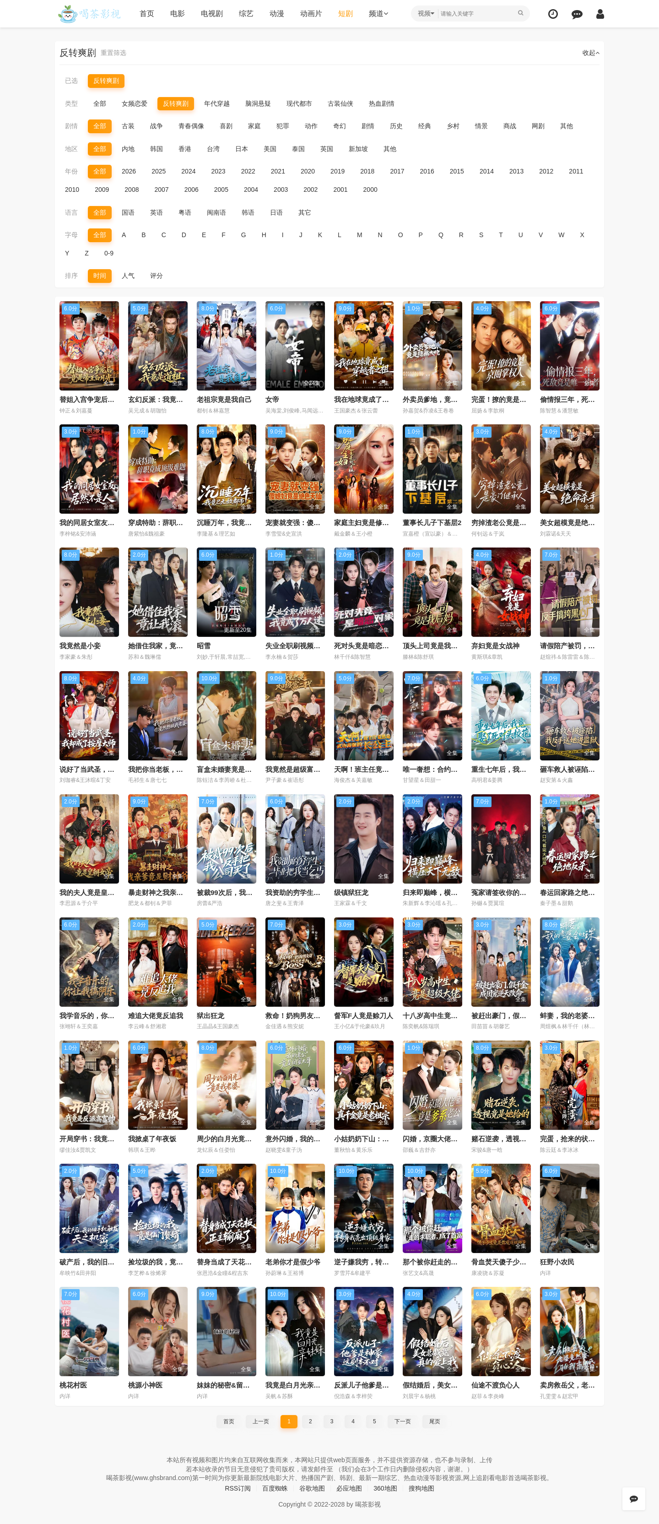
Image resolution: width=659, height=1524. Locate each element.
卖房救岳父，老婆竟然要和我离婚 (591, 1385)
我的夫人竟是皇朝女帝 (93, 892)
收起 (591, 52)
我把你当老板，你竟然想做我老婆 (179, 769)
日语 (276, 212)
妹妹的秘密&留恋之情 (230, 1385)
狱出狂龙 (210, 1016)
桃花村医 (73, 1385)
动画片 (311, 13)
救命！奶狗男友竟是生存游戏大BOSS (323, 1016)
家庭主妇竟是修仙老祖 (368, 522)
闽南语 (216, 212)
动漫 (277, 13)
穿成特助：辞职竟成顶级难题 (172, 522)
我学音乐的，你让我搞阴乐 (100, 1016)
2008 (131, 189)
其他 (566, 126)
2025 (158, 171)
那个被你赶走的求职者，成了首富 (454, 1262)
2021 (278, 171)
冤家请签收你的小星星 (505, 892)
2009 (102, 189)
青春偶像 (191, 126)
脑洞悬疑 (258, 103)
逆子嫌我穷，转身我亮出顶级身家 (385, 1262)
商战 (509, 126)
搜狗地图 (421, 1488)
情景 (481, 126)
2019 (337, 171)
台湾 (213, 148)
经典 (424, 126)
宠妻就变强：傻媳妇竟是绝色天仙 (316, 522)
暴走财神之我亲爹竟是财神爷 (172, 892)
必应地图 (349, 1488)
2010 (72, 189)
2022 (248, 171)
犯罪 (282, 126)
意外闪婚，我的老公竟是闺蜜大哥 (316, 1139)
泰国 (298, 148)
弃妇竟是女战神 (495, 646)
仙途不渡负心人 (495, 1385)
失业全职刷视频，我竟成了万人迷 (316, 646)
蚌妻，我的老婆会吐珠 (574, 1016)
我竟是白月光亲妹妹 (296, 1385)
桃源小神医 (145, 1385)
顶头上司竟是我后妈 (434, 646)
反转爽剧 (106, 80)
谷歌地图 (312, 1488)
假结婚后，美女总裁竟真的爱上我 (454, 1385)
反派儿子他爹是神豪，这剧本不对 (385, 1385)
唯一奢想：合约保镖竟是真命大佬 (454, 769)
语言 (71, 212)
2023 (218, 171)
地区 (71, 148)
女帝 (272, 399)
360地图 (385, 1488)
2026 (129, 171)
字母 (71, 235)
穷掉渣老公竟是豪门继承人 (512, 522)
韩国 (156, 148)
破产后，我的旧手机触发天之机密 (110, 1262)
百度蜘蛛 (275, 1488)
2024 (188, 171)
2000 (370, 189)
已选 (71, 80)
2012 (546, 171)
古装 (128, 126)
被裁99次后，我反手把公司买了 (245, 892)
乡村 (453, 126)
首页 (147, 13)
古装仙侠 (340, 103)
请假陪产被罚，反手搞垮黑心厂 (588, 646)
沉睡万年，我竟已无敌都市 (238, 522)
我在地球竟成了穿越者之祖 (375, 399)
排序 (71, 275)
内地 (128, 148)
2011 (576, 171)
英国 (326, 148)
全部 (99, 103)
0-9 (108, 253)
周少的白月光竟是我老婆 (234, 1139)
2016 (427, 171)
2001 (340, 189)
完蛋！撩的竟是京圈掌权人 (512, 399)
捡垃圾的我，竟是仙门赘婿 (169, 1262)
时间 (99, 275)
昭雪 (204, 646)
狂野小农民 (557, 1262)
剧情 (71, 126)
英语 (156, 212)
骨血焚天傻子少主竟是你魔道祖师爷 (526, 1262)
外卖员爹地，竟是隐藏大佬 (444, 399)
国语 (128, 212)
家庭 (254, 126)
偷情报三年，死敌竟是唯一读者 (588, 399)
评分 (156, 275)
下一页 (402, 1421)
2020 (308, 171)
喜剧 (226, 126)
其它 (304, 212)
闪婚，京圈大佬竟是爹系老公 (447, 1139)
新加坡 (358, 148)
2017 (397, 171)
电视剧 (212, 13)
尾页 (434, 1421)
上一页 (261, 1421)
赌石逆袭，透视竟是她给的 (512, 1139)
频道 (378, 13)
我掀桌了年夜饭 (152, 1139)
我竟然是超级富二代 (296, 769)
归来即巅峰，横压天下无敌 (444, 892)
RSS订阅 (238, 1488)
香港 (184, 148)
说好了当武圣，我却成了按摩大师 (110, 769)
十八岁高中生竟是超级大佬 (444, 1016)
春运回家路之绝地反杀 (574, 892)
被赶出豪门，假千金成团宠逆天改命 (526, 1016)
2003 (281, 189)
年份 (71, 171)
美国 (270, 148)
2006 (191, 189)
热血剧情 (381, 103)
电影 (177, 13)
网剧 (538, 126)
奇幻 (339, 126)
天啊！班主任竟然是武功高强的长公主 (392, 769)
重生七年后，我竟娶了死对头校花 (522, 769)
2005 (221, 189)
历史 (396, 126)
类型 (71, 103)
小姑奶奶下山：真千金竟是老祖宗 (385, 1139)
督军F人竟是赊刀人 (363, 1016)
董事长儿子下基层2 (432, 522)
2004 (251, 189)
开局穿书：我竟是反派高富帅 (104, 1139)
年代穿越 (217, 103)
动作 (311, 126)
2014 (487, 171)
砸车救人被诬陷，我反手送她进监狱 (595, 769)
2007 (161, 189)
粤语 (184, 212)
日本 (241, 148)
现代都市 (299, 103)
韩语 (248, 212)
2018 (367, 171)
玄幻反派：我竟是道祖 (162, 399)
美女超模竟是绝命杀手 (574, 522)
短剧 (345, 13)
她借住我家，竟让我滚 (162, 646)
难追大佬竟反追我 (155, 1016)
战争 (156, 126)
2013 (516, 171)
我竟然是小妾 (80, 646)
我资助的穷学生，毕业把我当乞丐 (316, 892)
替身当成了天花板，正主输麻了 (245, 1262)
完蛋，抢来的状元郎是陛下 (581, 1139)
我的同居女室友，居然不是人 (104, 522)
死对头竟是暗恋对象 (365, 646)
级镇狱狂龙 (351, 892)
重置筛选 (113, 52)
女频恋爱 (134, 103)
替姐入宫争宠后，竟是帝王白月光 (110, 399)
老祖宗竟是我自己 (224, 399)
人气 (128, 275)
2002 (310, 189)
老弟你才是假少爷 (292, 1262)
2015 (457, 171)
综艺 (246, 13)
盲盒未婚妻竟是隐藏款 (231, 769)
